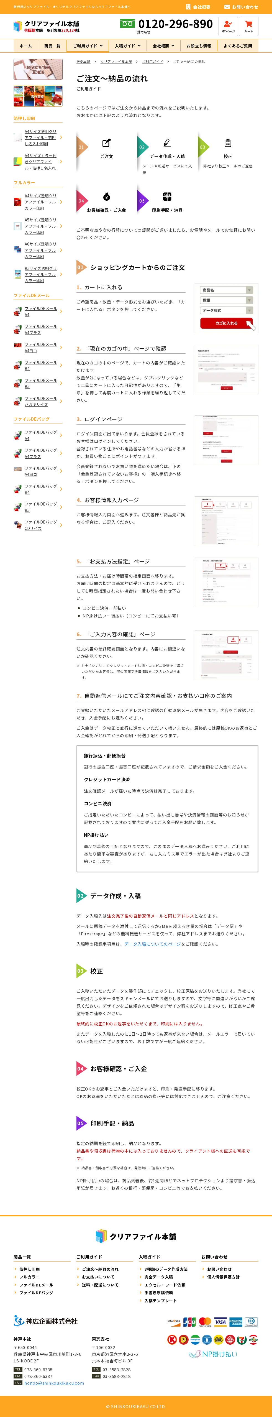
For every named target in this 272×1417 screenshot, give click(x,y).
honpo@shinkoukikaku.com (54, 1383)
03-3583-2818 (117, 1376)
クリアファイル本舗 (116, 66)
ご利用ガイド (152, 66)
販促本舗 (83, 66)
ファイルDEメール (32, 300)
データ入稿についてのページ (152, 949)
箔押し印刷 (24, 123)
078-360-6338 (38, 1369)
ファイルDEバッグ (32, 424)
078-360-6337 (38, 1376)
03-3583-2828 (117, 1369)
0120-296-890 (175, 23)
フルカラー (24, 187)
